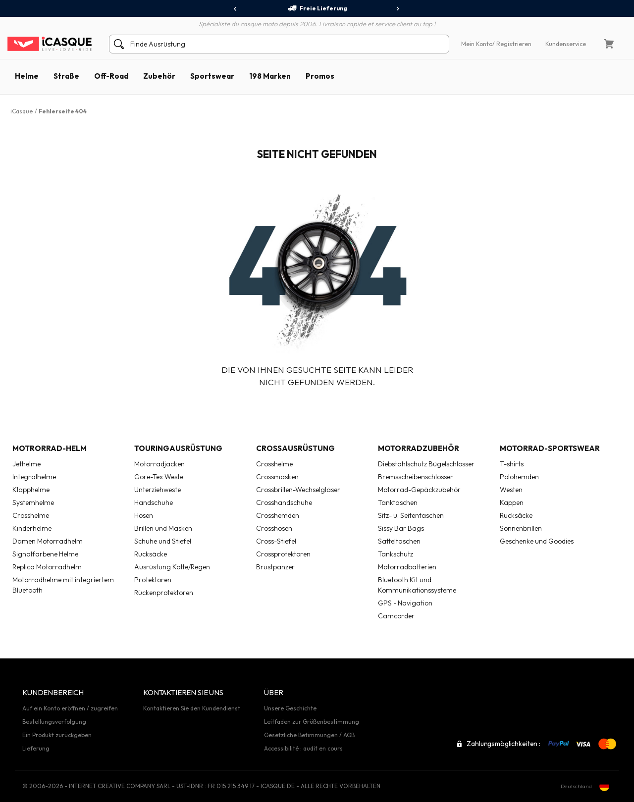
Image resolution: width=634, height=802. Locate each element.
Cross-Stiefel (276, 541)
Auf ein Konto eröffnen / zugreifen (70, 708)
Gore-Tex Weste (158, 476)
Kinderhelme (32, 528)
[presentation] (235, 8)
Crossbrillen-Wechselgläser (298, 489)
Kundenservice (565, 44)
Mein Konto (476, 44)
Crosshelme (30, 515)
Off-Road (111, 76)
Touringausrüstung (178, 448)
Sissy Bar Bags (401, 528)
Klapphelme (31, 489)
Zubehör (159, 76)
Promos (320, 76)
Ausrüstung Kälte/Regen (172, 566)
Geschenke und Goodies (537, 541)
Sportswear (212, 76)
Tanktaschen (398, 502)
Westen (511, 489)
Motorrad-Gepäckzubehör (419, 489)
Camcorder (396, 615)
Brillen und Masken (163, 528)
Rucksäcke (150, 554)
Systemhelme (33, 502)
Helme (27, 76)
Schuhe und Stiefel (162, 541)
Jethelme (26, 463)
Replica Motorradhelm (47, 566)
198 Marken (270, 76)
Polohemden (519, 476)
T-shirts (512, 463)
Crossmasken (277, 476)
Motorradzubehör (418, 448)
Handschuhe (153, 502)
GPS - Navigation (405, 603)
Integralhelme (34, 476)
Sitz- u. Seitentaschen (411, 515)
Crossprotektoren (283, 554)
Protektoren (152, 579)
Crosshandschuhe (284, 502)
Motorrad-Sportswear (550, 448)
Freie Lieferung (317, 8)
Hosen (143, 515)
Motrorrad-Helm (49, 448)
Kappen (512, 502)
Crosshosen (274, 528)
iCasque (21, 111)
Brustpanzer (275, 566)
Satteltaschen (399, 541)
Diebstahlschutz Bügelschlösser (426, 463)
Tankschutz (395, 554)
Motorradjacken (159, 463)
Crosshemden (277, 515)
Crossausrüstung (295, 448)
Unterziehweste (157, 489)
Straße (66, 76)
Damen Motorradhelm (47, 541)
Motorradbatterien (407, 566)
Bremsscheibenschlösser (415, 476)
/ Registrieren (511, 44)
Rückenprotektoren (163, 592)
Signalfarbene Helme (45, 554)
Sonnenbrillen (521, 528)
